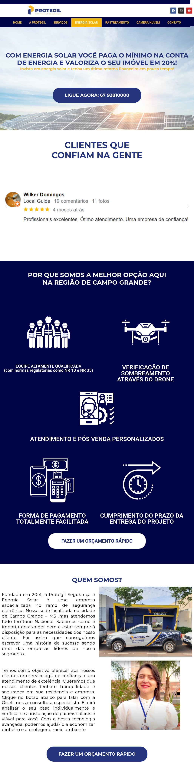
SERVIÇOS (60, 22)
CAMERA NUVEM (148, 22)
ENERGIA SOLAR (86, 22)
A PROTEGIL (37, 22)
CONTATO (174, 22)
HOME (17, 22)
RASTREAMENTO (117, 22)
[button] (6, 206)
